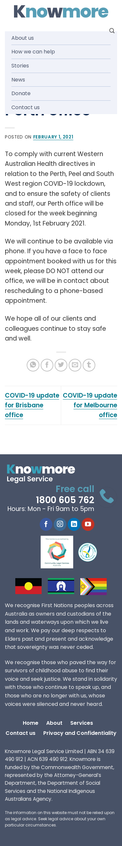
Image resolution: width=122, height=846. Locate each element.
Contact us (25, 107)
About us (22, 38)
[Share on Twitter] (61, 365)
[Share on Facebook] (47, 365)
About (54, 723)
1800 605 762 (65, 500)
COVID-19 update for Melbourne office (90, 405)
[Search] (112, 30)
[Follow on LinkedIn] (74, 524)
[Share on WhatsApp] (33, 365)
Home (30, 723)
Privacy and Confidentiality (79, 733)
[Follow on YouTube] (88, 524)
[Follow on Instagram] (60, 524)
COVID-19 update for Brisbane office (32, 405)
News (18, 79)
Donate (21, 93)
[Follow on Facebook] (46, 524)
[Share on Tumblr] (89, 365)
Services (81, 723)
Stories (20, 65)
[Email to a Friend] (75, 365)
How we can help (33, 51)
